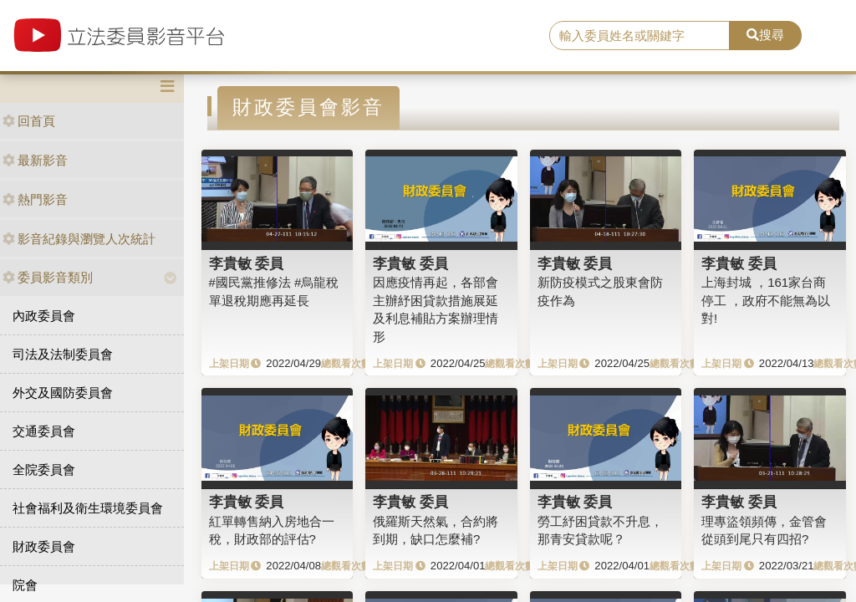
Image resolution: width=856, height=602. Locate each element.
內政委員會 (44, 316)
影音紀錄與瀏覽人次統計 (79, 239)
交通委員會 (44, 431)
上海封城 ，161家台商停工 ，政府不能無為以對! (765, 300)
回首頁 (29, 121)
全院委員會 (44, 469)
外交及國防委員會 (63, 392)
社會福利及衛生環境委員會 (88, 508)
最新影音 (35, 160)
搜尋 (765, 35)
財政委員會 (44, 546)
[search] (639, 36)
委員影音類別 (48, 277)
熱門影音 (35, 199)
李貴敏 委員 (246, 263)
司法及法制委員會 (63, 354)
